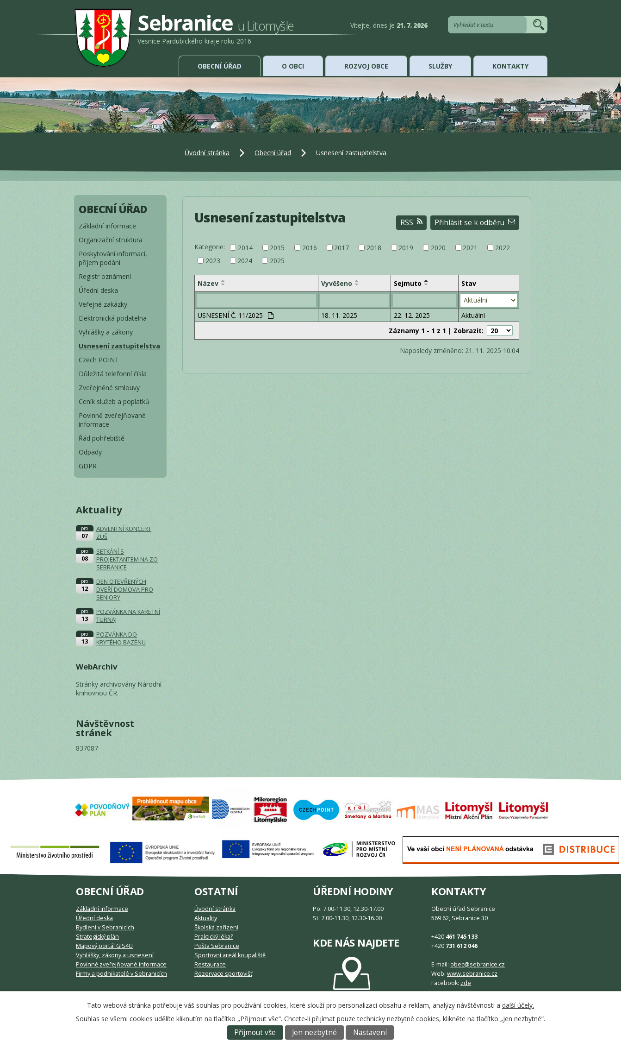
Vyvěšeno (336, 283)
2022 (502, 247)
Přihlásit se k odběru (475, 222)
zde (465, 983)
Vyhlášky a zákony (106, 332)
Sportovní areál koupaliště (230, 955)
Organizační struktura (111, 239)
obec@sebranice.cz (477, 964)
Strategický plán (97, 937)
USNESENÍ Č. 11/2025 (235, 315)
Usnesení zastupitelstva (119, 345)
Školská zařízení (216, 927)
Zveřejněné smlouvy (109, 387)
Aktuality (205, 918)
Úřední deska (98, 290)
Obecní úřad (220, 66)
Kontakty (510, 66)
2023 (212, 260)
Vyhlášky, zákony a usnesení (115, 955)
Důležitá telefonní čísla (113, 373)
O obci (293, 66)
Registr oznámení (105, 276)
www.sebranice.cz (472, 974)
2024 (244, 260)
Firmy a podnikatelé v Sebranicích (121, 974)
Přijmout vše (255, 1032)
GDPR (88, 465)
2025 (277, 260)
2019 (405, 247)
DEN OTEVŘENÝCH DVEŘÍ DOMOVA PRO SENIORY (124, 589)
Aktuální (473, 315)
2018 (373, 247)
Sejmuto (408, 283)
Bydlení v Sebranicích (105, 927)
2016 (309, 247)
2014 (245, 247)
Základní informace (107, 225)
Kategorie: (209, 246)
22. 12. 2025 (412, 315)
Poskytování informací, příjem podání (113, 258)
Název (208, 283)
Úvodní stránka (207, 152)
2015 (277, 247)
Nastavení (370, 1032)
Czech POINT (99, 359)
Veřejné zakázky (103, 304)
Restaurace (210, 964)
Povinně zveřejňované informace (112, 420)
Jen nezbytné (314, 1032)
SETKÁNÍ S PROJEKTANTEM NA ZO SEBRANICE (127, 559)
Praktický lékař (213, 937)
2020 (438, 247)
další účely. (518, 1005)
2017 (341, 247)
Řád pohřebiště (101, 438)
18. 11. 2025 (339, 315)
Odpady (90, 452)
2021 (470, 247)
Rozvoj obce (366, 66)
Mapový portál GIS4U (104, 946)
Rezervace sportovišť (223, 974)
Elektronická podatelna (113, 318)
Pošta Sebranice (216, 946)
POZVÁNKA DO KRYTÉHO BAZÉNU (121, 638)
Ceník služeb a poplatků (114, 401)
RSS (411, 222)
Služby (440, 66)
